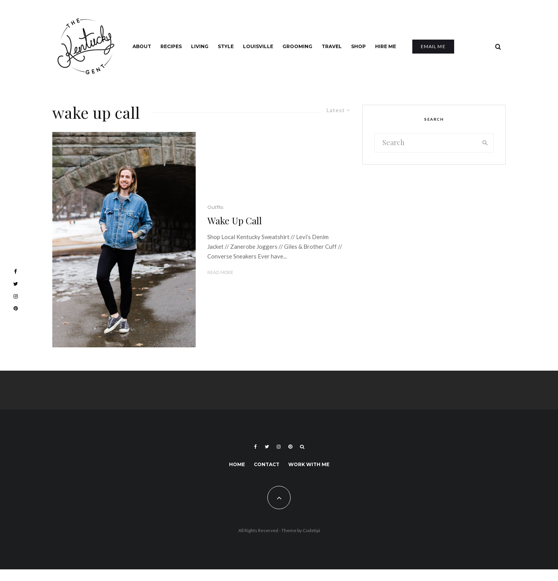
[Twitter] (267, 446)
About (142, 46)
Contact (266, 464)
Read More (220, 272)
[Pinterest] (290, 446)
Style (226, 46)
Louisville (258, 46)
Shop (358, 46)
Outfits (215, 207)
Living (199, 46)
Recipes (171, 46)
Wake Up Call (234, 220)
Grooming (297, 46)
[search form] (426, 143)
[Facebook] (255, 446)
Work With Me (308, 464)
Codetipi (311, 530)
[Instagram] (278, 446)
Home (237, 464)
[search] (485, 143)
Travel (332, 46)
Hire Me (385, 46)
